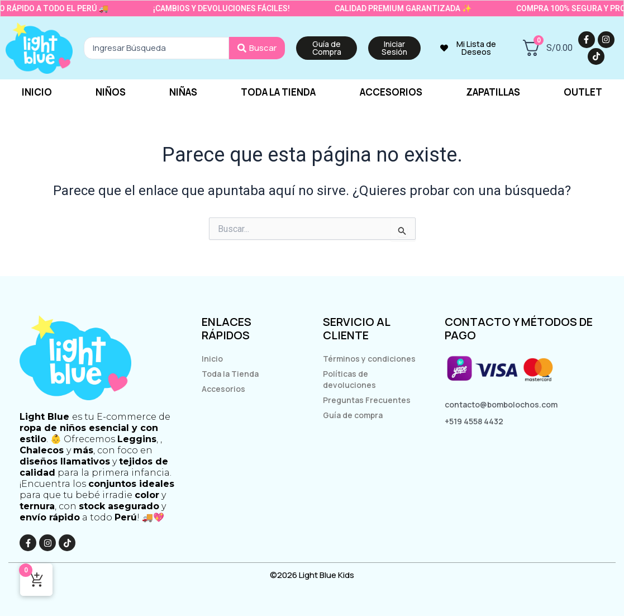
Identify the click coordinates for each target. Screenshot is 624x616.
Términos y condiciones (369, 358)
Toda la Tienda (230, 373)
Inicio (37, 92)
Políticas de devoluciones (349, 379)
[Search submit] (257, 48)
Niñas (183, 92)
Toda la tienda (278, 92)
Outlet (583, 92)
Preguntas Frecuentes (367, 400)
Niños (111, 92)
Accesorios (391, 92)
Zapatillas (493, 92)
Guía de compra (353, 415)
